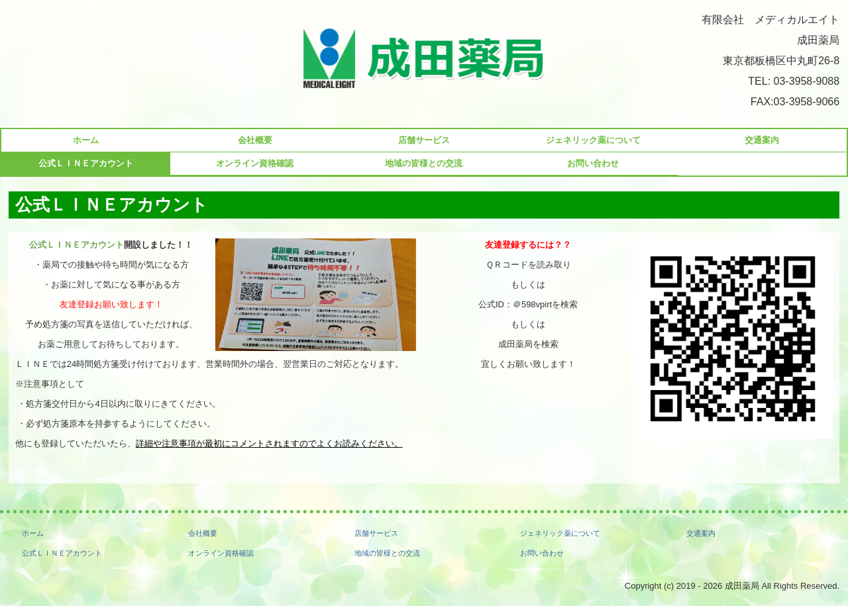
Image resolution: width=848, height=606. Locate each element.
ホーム (86, 140)
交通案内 (762, 140)
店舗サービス (424, 140)
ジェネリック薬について (593, 140)
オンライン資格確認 (254, 163)
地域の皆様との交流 (423, 163)
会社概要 (255, 140)
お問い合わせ (593, 163)
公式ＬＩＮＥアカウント (85, 163)
